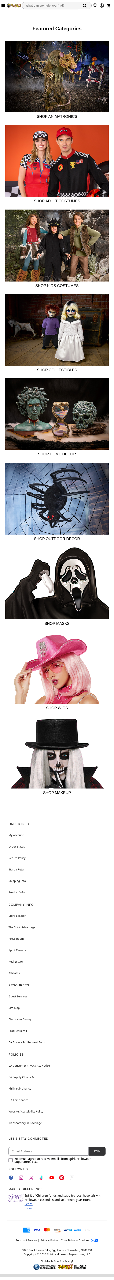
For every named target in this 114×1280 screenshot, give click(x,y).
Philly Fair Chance (19, 1088)
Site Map (14, 1008)
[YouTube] (51, 1177)
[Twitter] (31, 1177)
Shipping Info (17, 881)
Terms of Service (26, 1240)
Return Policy (16, 858)
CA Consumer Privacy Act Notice (29, 1065)
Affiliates (14, 973)
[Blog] (71, 1177)
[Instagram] (21, 1177)
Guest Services (17, 996)
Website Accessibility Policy (25, 1111)
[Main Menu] (3, 5)
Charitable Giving (19, 1019)
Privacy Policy (49, 1240)
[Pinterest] (61, 1177)
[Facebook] (11, 1177)
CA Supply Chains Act (22, 1077)
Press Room (16, 939)
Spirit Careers (17, 950)
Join (96, 1151)
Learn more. (29, 1206)
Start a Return (17, 869)
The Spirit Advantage (21, 927)
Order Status (16, 846)
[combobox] (50, 5)
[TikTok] (41, 1177)
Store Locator (17, 916)
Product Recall (17, 1031)
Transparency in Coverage (25, 1123)
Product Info (16, 892)
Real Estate (15, 961)
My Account (15, 835)
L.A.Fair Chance (18, 1100)
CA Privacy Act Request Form (26, 1042)
